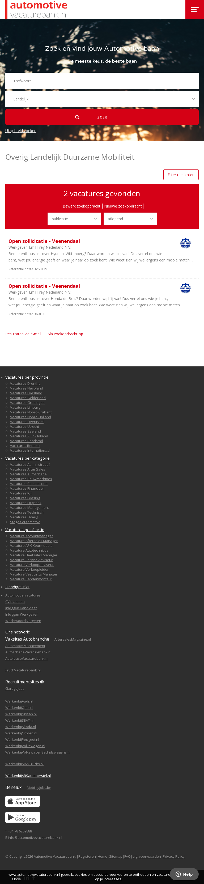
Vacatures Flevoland (26, 388)
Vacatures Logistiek (25, 502)
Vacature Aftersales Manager (34, 540)
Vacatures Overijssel (27, 421)
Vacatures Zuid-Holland (29, 436)
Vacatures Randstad (26, 440)
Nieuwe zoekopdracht (123, 206)
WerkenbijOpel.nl (19, 707)
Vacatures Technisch (27, 512)
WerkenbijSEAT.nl (19, 720)
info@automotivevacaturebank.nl (35, 837)
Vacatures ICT (21, 493)
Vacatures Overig (24, 517)
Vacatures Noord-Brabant (31, 412)
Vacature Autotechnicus (29, 550)
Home (102, 856)
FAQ (127, 856)
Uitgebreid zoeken (20, 130)
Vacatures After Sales (27, 469)
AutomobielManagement (25, 645)
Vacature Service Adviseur (31, 559)
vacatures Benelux (25, 445)
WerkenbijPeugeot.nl (22, 739)
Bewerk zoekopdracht (81, 206)
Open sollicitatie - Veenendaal (44, 241)
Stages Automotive (25, 521)
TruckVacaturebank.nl (23, 670)
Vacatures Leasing (25, 498)
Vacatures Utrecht (24, 426)
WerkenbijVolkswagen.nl (25, 745)
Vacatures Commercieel (29, 483)
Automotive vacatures (23, 595)
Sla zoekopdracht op (65, 333)
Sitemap (115, 856)
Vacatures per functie (24, 529)
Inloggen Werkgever (21, 614)
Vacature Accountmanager (31, 536)
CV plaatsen (15, 601)
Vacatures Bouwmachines (31, 478)
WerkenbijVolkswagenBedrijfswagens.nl (37, 752)
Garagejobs (14, 688)
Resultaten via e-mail (23, 333)
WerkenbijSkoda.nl (20, 726)
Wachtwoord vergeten (23, 620)
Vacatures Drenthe (25, 383)
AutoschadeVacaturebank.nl (28, 652)
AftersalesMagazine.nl (72, 639)
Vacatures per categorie (27, 458)
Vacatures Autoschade (28, 474)
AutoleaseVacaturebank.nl (26, 658)
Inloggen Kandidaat (21, 608)
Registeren (87, 856)
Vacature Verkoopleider (29, 569)
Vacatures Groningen (27, 402)
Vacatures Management (29, 507)
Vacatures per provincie (27, 377)
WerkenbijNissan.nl (21, 714)
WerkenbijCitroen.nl (21, 733)
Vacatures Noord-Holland (30, 416)
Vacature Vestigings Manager (33, 574)
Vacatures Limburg (25, 407)
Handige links (17, 586)
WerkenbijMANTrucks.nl (24, 764)
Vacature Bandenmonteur (31, 579)
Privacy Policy (174, 856)
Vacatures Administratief (30, 464)
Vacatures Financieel (27, 488)
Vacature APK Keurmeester (32, 545)
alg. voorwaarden (147, 856)
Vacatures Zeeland (25, 431)
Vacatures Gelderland (28, 397)
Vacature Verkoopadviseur (32, 564)
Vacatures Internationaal (30, 450)
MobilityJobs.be (39, 787)
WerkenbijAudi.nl (19, 701)
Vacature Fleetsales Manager (33, 555)
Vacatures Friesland (26, 393)
